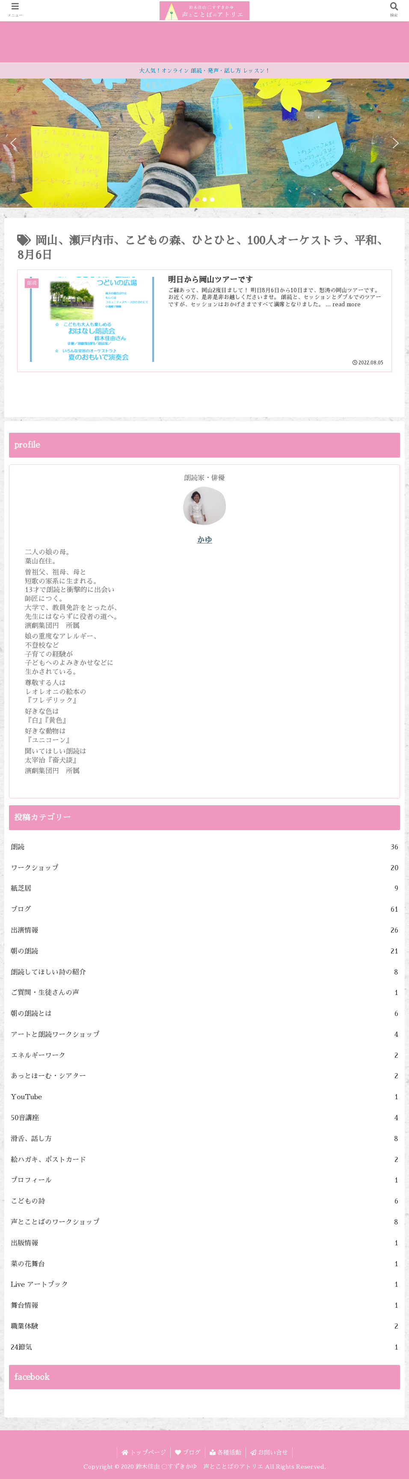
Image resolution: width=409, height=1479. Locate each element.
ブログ (204, 910)
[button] (13, 143)
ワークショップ (204, 868)
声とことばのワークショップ (204, 1222)
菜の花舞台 (204, 1264)
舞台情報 (204, 1306)
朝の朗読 (204, 951)
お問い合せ (269, 1453)
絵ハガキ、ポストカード (204, 1160)
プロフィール (204, 1180)
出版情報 (204, 1243)
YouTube (204, 1097)
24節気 (204, 1347)
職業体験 (204, 1327)
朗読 (204, 847)
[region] (204, 143)
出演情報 (204, 930)
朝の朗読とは (204, 1014)
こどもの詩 (204, 1201)
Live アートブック (204, 1285)
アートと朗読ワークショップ (204, 1035)
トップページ (144, 1453)
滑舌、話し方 (204, 1139)
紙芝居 (204, 889)
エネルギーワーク (204, 1056)
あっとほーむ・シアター (204, 1076)
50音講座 (204, 1118)
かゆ (204, 540)
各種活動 (225, 1453)
